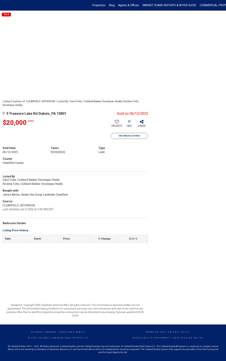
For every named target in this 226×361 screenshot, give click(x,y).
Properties (98, 5)
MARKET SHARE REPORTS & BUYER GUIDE (169, 5)
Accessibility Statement (151, 338)
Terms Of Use (155, 332)
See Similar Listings (129, 136)
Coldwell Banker (43, 332)
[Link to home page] (4, 5)
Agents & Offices (128, 5)
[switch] (117, 125)
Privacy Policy (179, 332)
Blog (112, 5)
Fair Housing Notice (188, 338)
